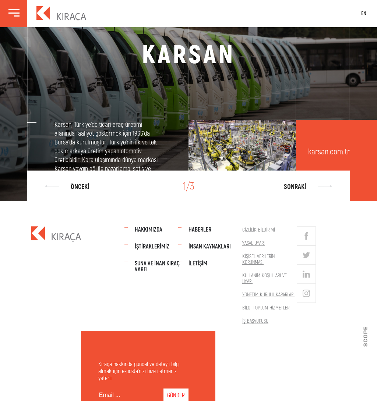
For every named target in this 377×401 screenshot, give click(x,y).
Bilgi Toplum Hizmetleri (266, 307)
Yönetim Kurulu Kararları (268, 294)
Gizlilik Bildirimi (258, 229)
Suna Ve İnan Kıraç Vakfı (157, 265)
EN (363, 13)
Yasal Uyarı (253, 243)
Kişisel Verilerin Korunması (258, 259)
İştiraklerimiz (152, 246)
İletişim (197, 262)
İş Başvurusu (255, 321)
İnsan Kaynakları (209, 246)
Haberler (199, 229)
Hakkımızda (148, 229)
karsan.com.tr (329, 151)
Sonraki (307, 186)
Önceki (68, 186)
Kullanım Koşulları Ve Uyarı (264, 278)
